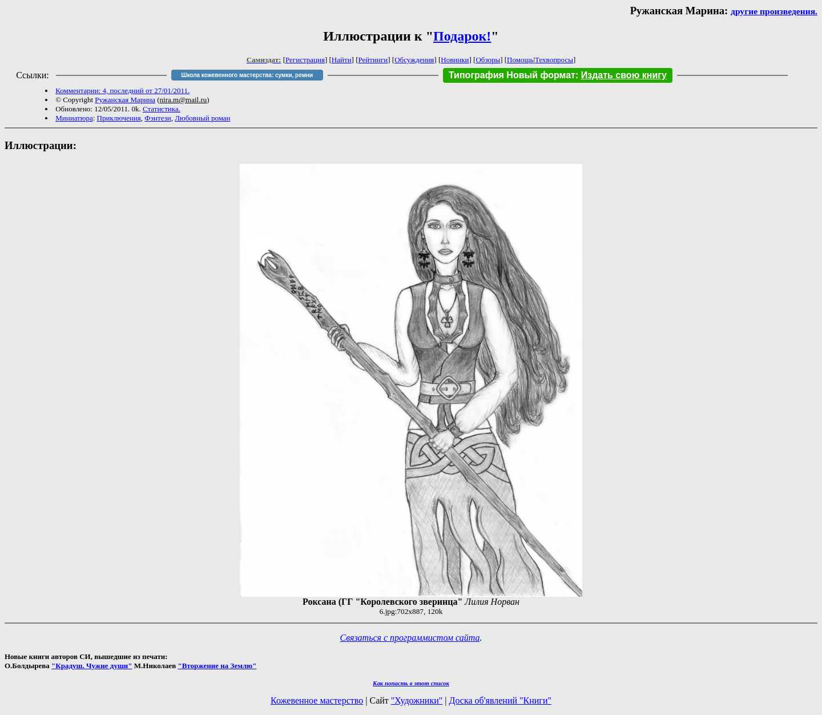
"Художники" (416, 700)
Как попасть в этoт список (411, 683)
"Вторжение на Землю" (217, 665)
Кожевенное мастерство (317, 700)
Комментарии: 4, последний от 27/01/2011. (122, 90)
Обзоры (488, 59)
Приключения (119, 118)
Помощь (520, 59)
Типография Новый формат (512, 75)
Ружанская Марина (125, 99)
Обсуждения (414, 59)
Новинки (455, 59)
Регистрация (305, 59)
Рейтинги (373, 59)
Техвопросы (554, 59)
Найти (342, 59)
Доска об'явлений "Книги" (500, 700)
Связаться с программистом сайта (410, 637)
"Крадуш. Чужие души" (91, 665)
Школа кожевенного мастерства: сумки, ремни (247, 75)
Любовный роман (202, 118)
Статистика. (161, 109)
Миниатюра (74, 118)
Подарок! (462, 36)
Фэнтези (157, 118)
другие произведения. (774, 11)
